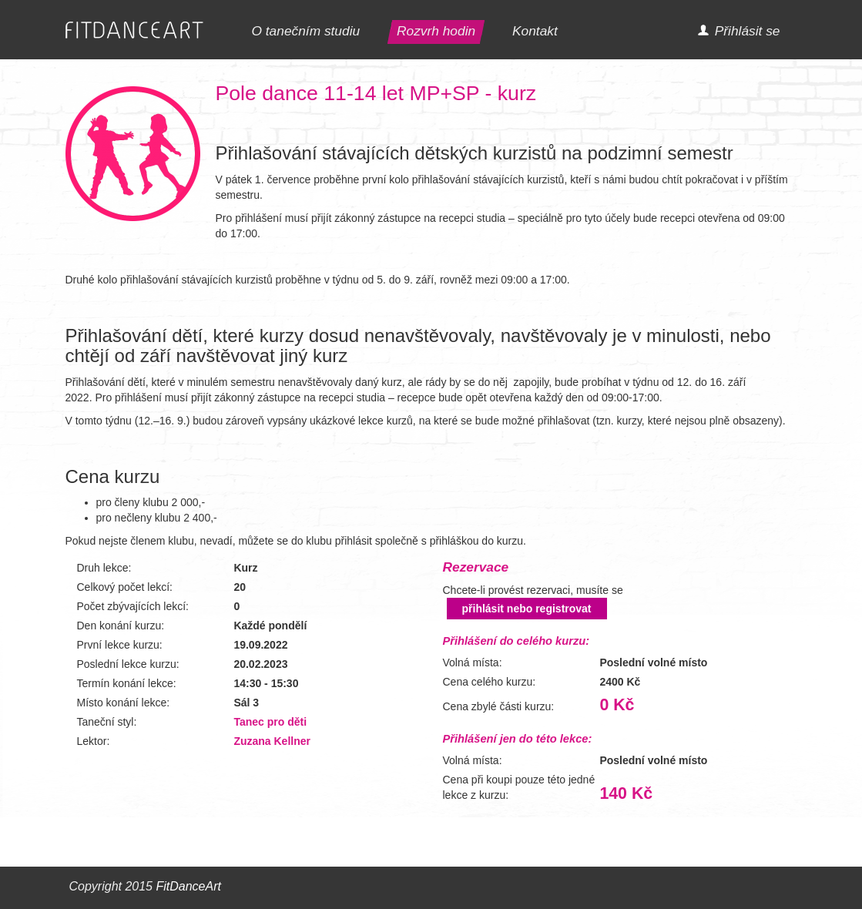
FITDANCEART (134, 30)
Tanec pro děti (270, 722)
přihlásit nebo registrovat (527, 608)
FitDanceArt (188, 886)
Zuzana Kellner (271, 741)
